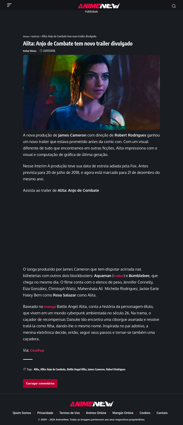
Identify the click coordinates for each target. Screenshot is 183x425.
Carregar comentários (40, 383)
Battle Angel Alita (76, 369)
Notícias (36, 36)
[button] (174, 6)
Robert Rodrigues (115, 369)
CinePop (37, 350)
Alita (36, 369)
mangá (50, 306)
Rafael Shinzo (30, 50)
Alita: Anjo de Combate (53, 369)
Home (26, 36)
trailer (118, 275)
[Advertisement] (92, 23)
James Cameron (96, 369)
